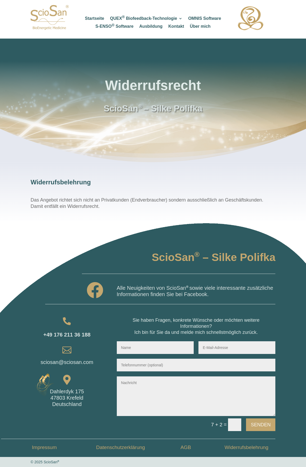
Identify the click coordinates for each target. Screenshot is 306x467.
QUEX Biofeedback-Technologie (143, 19)
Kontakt (176, 27)
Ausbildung (151, 27)
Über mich (200, 27)
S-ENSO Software (114, 27)
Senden (261, 424)
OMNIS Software (204, 19)
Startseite (94, 19)
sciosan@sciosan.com (67, 362)
